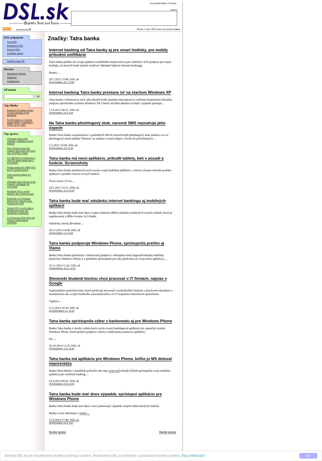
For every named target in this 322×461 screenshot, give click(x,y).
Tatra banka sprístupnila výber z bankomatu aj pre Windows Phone (110, 321)
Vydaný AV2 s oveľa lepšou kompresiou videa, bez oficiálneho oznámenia (20, 210)
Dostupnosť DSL (15, 45)
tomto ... (84, 413)
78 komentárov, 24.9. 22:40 (61, 384)
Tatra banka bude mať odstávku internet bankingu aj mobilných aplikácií (107, 203)
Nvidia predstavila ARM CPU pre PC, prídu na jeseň (21, 168)
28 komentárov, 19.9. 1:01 (61, 423)
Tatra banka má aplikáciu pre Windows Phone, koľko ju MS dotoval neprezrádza (110, 361)
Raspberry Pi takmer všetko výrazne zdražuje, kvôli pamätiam (20, 112)
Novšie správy (57, 432)
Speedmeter (12, 73)
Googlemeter (13, 81)
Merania (22, 74)
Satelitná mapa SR (16, 61)
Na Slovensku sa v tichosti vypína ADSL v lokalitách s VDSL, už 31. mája (20, 122)
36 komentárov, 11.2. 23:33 (61, 190)
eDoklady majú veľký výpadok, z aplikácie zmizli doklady (20, 141)
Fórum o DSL (13, 49)
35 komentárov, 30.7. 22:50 (61, 82)
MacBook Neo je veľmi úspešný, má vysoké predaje (20, 192)
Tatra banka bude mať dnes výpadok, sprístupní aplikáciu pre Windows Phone (105, 396)
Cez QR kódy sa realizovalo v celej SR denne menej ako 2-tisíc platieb (21, 160)
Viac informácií (193, 456)
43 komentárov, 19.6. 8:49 (61, 113)
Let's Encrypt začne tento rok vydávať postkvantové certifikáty (21, 220)
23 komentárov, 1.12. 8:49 (61, 233)
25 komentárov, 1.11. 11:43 (61, 348)
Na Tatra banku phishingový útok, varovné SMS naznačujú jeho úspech (107, 125)
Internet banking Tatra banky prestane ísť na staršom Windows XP (110, 92)
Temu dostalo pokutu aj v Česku (19, 175)
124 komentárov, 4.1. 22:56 (61, 311)
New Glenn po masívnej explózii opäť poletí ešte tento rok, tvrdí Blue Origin (21, 150)
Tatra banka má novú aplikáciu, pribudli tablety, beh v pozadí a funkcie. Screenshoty (106, 160)
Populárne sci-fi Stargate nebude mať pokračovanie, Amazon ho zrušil (19, 201)
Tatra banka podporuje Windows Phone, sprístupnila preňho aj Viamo (106, 245)
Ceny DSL (12, 42)
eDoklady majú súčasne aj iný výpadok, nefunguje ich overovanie (21, 184)
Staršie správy (167, 432)
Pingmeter (12, 77)
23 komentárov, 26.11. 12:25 (62, 268)
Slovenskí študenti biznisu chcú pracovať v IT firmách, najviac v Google (108, 280)
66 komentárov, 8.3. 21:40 (61, 148)
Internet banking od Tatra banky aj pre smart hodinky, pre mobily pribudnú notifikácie (108, 52)
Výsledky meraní (15, 53)
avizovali (114, 370)
